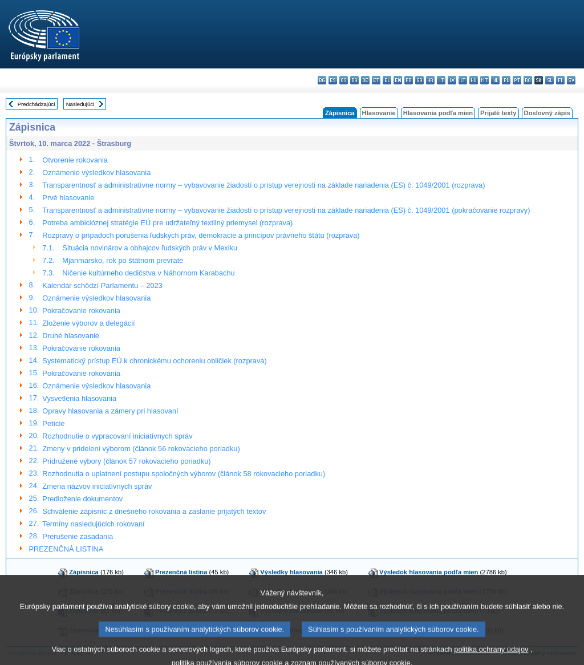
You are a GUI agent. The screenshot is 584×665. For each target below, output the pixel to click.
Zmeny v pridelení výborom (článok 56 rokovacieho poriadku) (141, 448)
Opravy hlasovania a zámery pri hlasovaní (110, 411)
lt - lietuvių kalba (463, 80)
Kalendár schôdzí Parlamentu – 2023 (102, 285)
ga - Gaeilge (419, 80)
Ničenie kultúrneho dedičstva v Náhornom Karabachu (148, 273)
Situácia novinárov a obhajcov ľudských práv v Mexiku (149, 248)
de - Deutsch (365, 80)
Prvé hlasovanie (68, 197)
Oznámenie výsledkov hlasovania (96, 172)
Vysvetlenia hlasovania (79, 398)
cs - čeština (343, 80)
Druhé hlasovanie (70, 335)
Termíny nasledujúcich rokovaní (93, 524)
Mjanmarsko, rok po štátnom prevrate (122, 260)
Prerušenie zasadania (77, 536)
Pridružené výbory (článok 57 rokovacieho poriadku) (126, 461)
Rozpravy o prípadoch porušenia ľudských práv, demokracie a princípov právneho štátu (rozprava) (200, 235)
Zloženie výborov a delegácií (88, 323)
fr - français (408, 80)
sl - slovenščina (549, 80)
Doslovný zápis (547, 113)
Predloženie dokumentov (82, 498)
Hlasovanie (379, 113)
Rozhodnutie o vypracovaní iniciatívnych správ (117, 436)
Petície (53, 423)
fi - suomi (560, 80)
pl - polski (506, 80)
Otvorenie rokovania (75, 160)
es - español (332, 80)
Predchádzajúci (36, 104)
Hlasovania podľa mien (438, 113)
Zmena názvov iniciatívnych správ (97, 486)
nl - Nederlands (495, 80)
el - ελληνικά (387, 80)
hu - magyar (473, 80)
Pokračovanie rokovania (81, 310)
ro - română (528, 80)
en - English (398, 80)
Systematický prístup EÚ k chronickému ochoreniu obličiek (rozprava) (154, 360)
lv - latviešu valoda (452, 80)
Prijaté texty (498, 113)
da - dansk (354, 80)
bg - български (322, 80)
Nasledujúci (80, 104)
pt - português (517, 80)
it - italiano (441, 80)
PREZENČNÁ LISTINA (66, 549)
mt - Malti (484, 80)
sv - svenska (571, 80)
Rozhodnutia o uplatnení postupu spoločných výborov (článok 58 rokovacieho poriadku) (183, 473)
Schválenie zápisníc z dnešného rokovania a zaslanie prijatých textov (154, 511)
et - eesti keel (376, 80)
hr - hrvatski (430, 80)
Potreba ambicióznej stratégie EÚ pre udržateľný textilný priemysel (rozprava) (167, 222)
